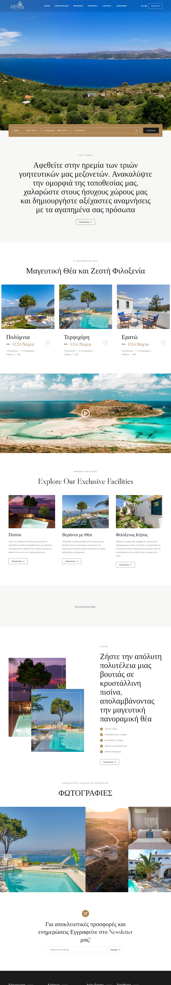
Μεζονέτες (78, 6)
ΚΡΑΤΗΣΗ (155, 6)
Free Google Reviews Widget (85, 607)
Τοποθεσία (92, 6)
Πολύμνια (18, 337)
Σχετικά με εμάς (62, 6)
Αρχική (47, 6)
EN (142, 6)
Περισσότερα (85, 221)
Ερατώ (130, 337)
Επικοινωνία (122, 6)
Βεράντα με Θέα (77, 534)
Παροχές (106, 6)
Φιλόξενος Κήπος (132, 534)
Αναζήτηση (151, 130)
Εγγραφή (115, 949)
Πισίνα (15, 534)
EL (146, 6)
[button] (8, 603)
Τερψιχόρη (76, 337)
